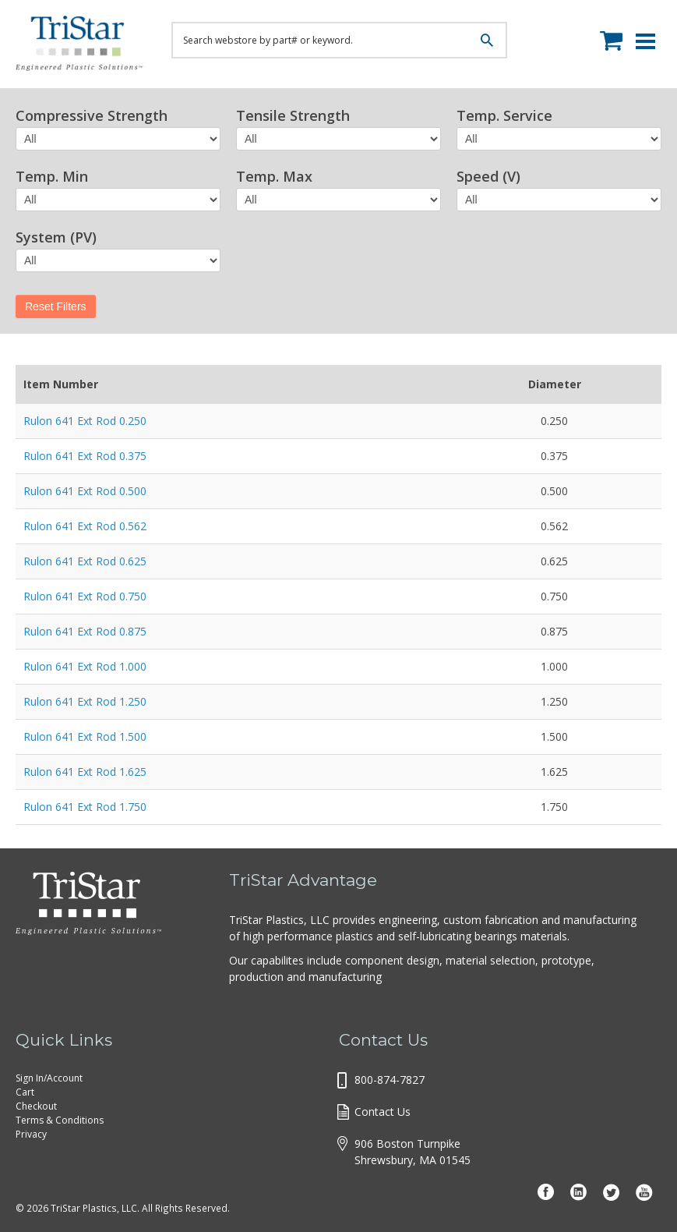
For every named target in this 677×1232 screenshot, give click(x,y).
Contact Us (382, 1111)
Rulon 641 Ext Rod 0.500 (84, 490)
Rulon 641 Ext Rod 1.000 (84, 666)
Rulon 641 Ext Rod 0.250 (84, 420)
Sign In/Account (49, 1078)
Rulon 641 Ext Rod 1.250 (84, 701)
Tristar (82, 47)
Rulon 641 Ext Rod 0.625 (84, 561)
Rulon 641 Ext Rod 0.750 (84, 596)
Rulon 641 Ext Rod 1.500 (84, 736)
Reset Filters (55, 306)
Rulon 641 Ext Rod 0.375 (84, 455)
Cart (25, 1092)
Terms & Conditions (60, 1120)
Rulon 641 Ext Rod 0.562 (84, 526)
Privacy (31, 1134)
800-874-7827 (389, 1079)
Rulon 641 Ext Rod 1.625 (84, 771)
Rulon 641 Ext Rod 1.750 (84, 806)
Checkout (36, 1106)
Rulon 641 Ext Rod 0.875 (84, 631)
